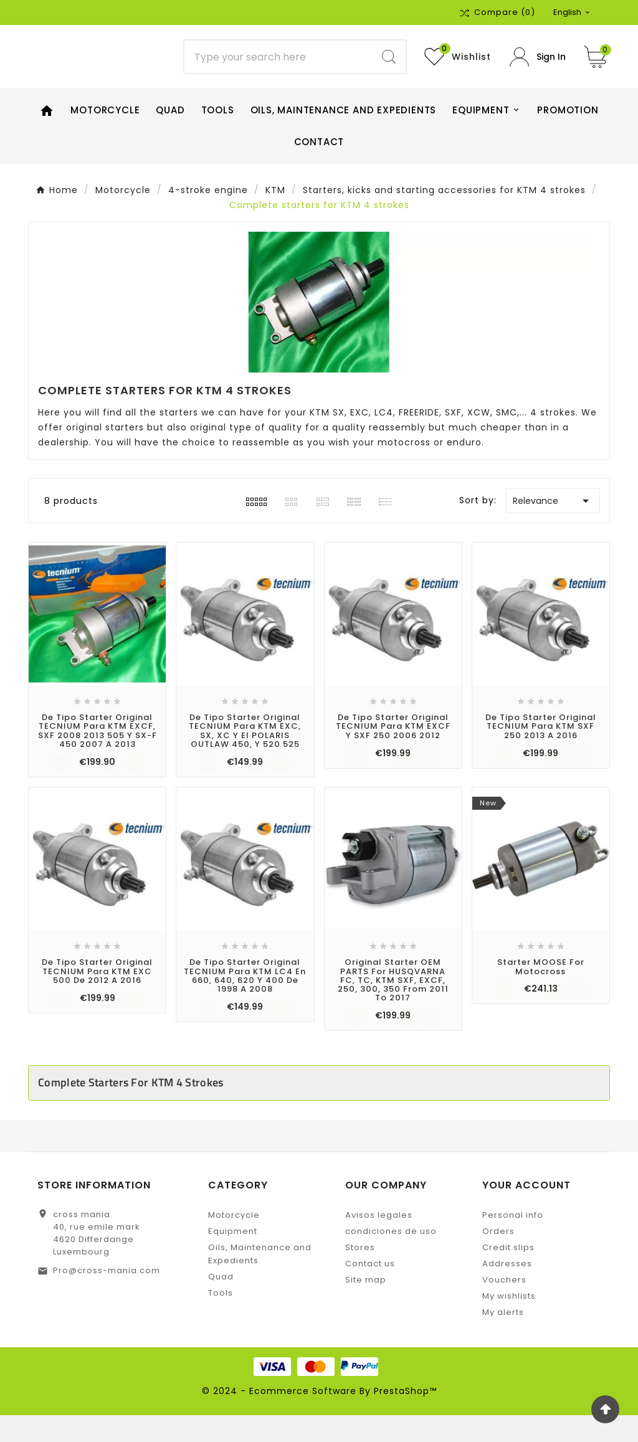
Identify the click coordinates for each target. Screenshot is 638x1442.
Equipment (232, 1258)
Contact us (370, 1290)
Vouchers (504, 1306)
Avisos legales (378, 1242)
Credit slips (508, 1274)
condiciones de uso (391, 1258)
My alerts (503, 1339)
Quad (221, 1303)
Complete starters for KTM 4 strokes (131, 1109)
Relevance (553, 527)
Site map (365, 1306)
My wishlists (509, 1323)
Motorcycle (234, 1242)
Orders (498, 1258)
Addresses (507, 1290)
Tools (220, 1320)
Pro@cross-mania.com (106, 1297)
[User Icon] (538, 70)
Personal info (512, 1242)
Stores (360, 1274)
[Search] (278, 70)
